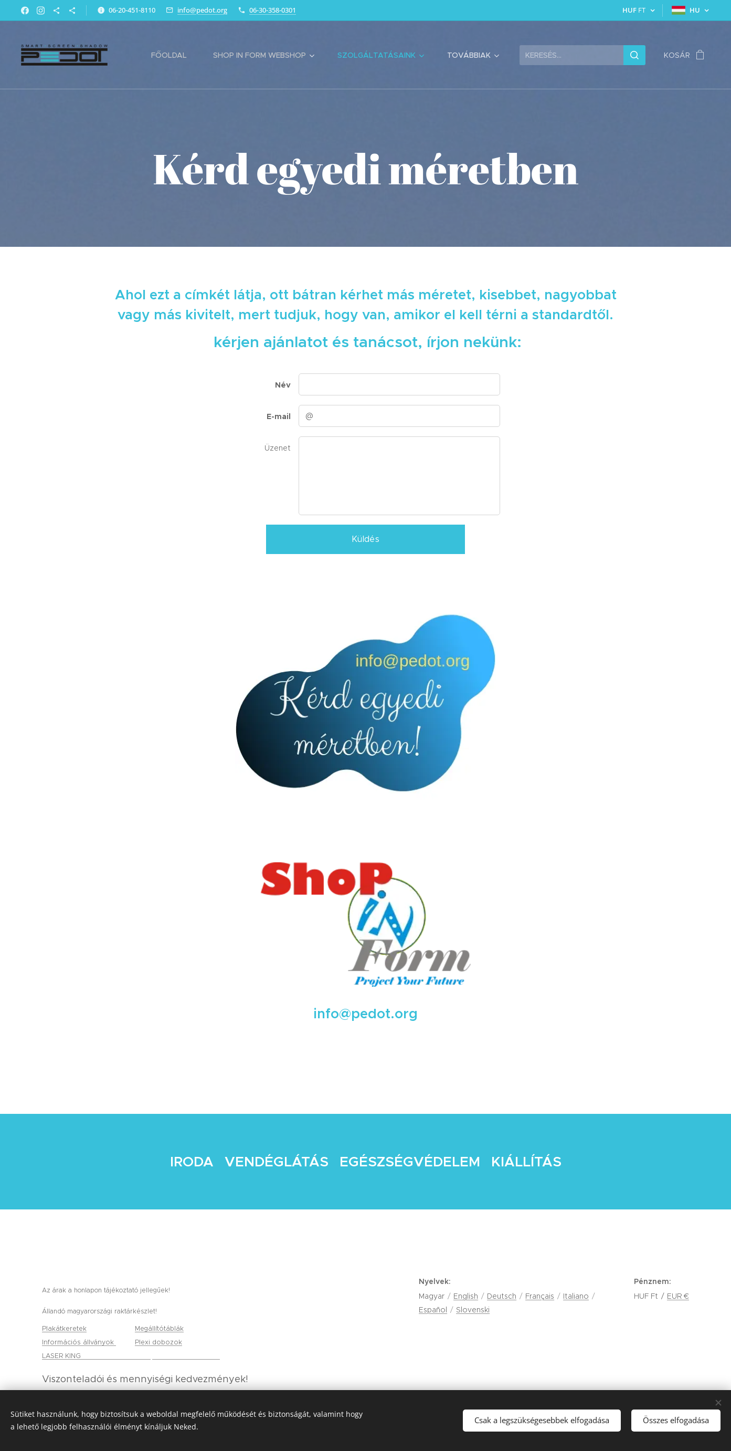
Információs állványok (79, 1342)
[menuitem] (174, 55)
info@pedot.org (202, 10)
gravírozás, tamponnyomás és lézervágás (151, 1356)
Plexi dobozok (158, 1342)
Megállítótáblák (159, 1328)
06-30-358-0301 (272, 10)
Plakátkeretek (64, 1328)
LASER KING (62, 1356)
